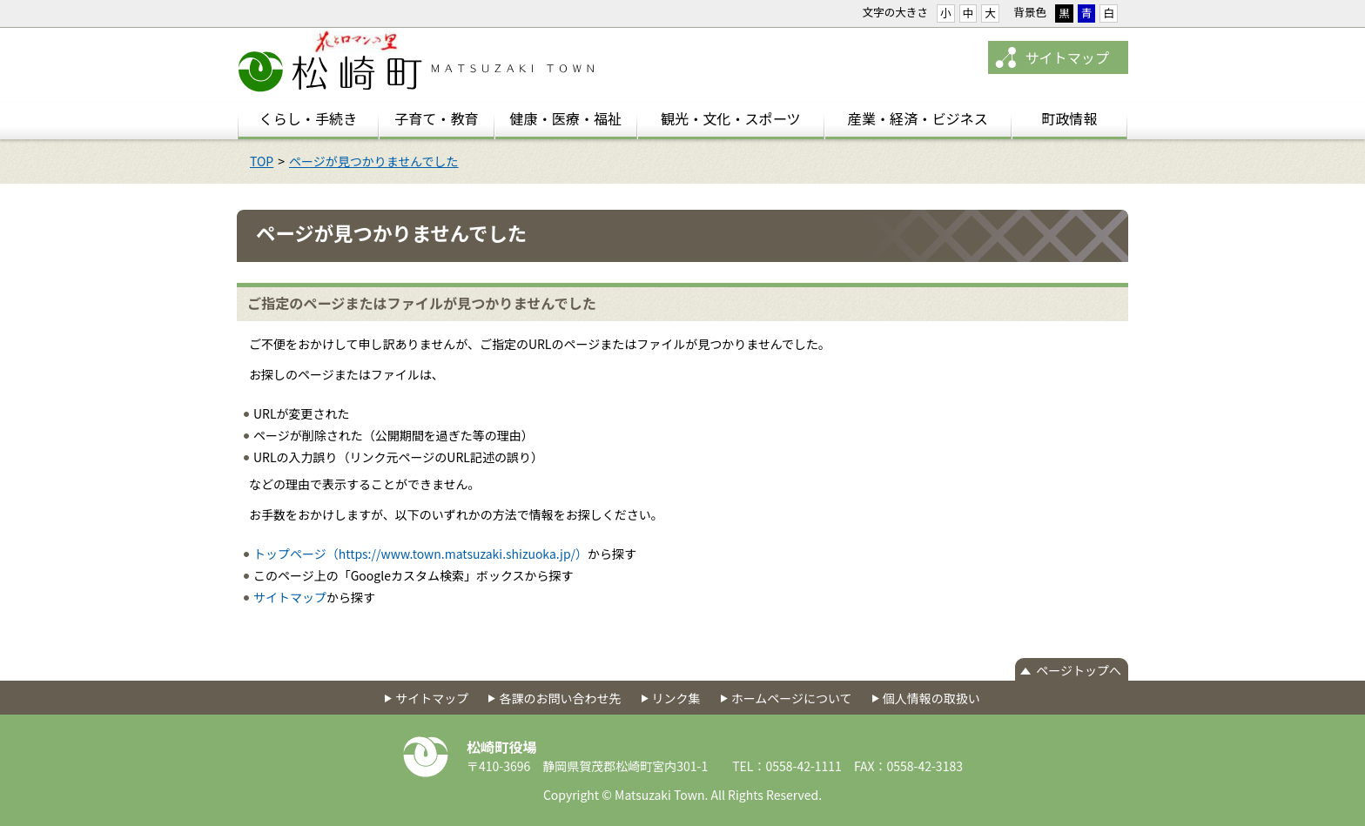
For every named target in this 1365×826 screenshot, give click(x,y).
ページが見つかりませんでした (374, 161)
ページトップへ (1078, 670)
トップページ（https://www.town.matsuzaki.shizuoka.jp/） (420, 553)
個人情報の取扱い (931, 698)
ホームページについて (791, 698)
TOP (261, 161)
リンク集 (676, 698)
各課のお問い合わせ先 (560, 698)
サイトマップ (1067, 57)
